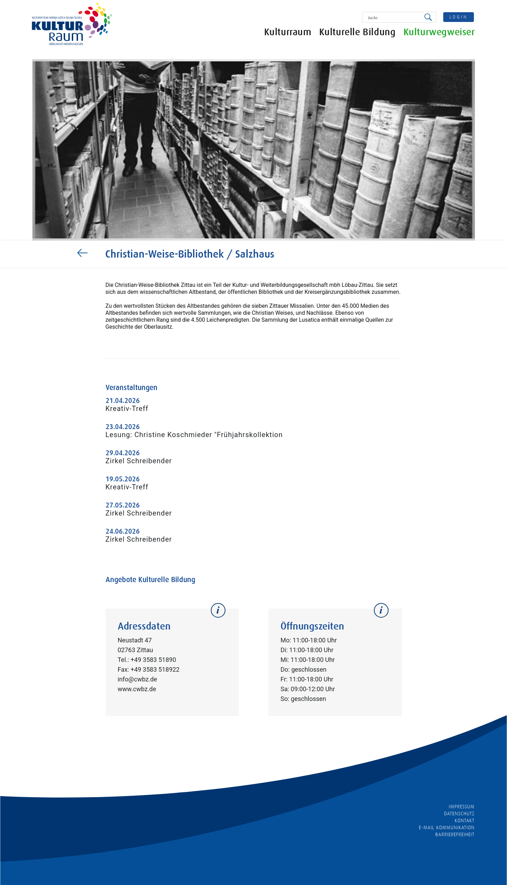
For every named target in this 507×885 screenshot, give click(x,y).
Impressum (462, 806)
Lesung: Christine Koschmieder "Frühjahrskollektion (194, 434)
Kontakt (465, 820)
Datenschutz (459, 813)
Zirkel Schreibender (139, 461)
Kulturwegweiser (439, 32)
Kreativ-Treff (127, 408)
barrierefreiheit (455, 834)
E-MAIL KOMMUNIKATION (447, 827)
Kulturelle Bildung (357, 32)
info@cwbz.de (137, 679)
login (459, 17)
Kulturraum (288, 32)
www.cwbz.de (137, 689)
